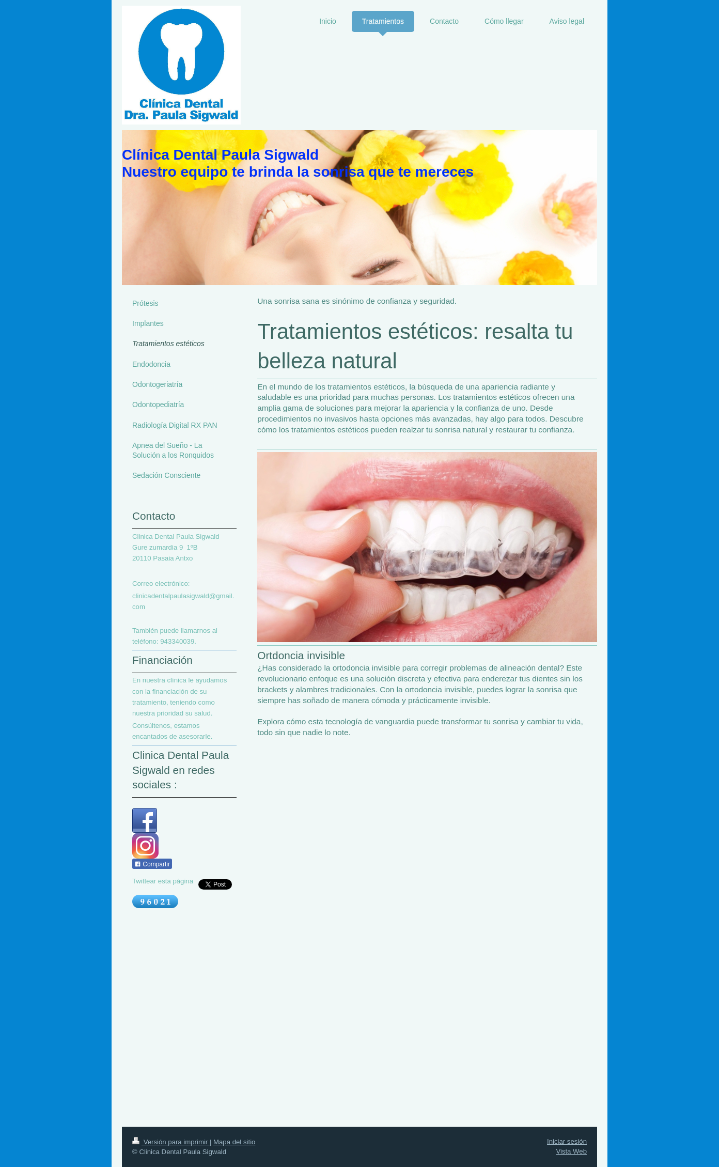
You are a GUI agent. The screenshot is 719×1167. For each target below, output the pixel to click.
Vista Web (571, 1151)
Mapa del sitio (234, 1142)
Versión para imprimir (171, 1142)
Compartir (152, 864)
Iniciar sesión (567, 1141)
